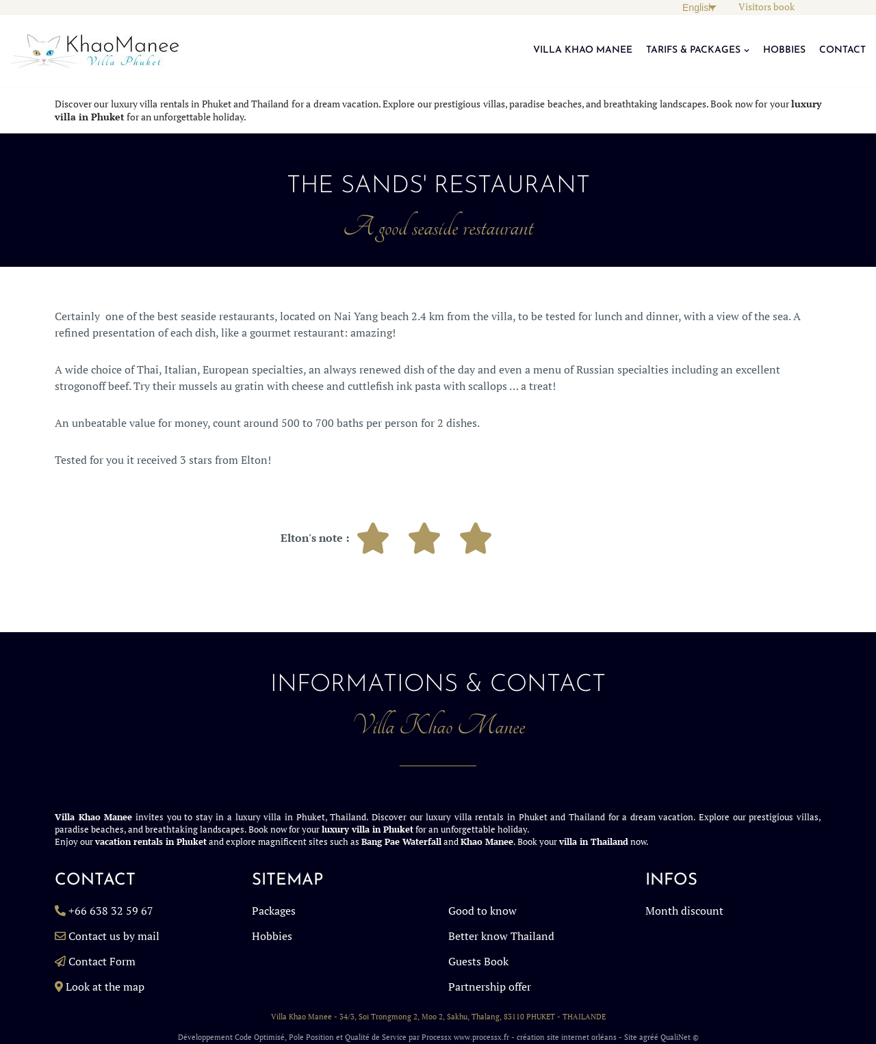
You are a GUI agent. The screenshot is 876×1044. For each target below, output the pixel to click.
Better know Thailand (501, 935)
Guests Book (478, 961)
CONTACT (842, 50)
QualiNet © (679, 1037)
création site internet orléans (567, 1037)
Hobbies (272, 935)
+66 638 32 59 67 (110, 910)
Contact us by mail (113, 935)
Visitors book (766, 7)
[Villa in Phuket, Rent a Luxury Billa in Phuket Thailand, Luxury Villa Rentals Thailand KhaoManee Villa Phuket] (94, 51)
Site (630, 1037)
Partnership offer (489, 986)
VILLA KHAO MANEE (582, 50)
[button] (746, 50)
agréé (648, 1037)
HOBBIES (784, 50)
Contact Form (102, 961)
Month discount (684, 910)
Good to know (482, 910)
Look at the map (105, 986)
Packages (274, 910)
